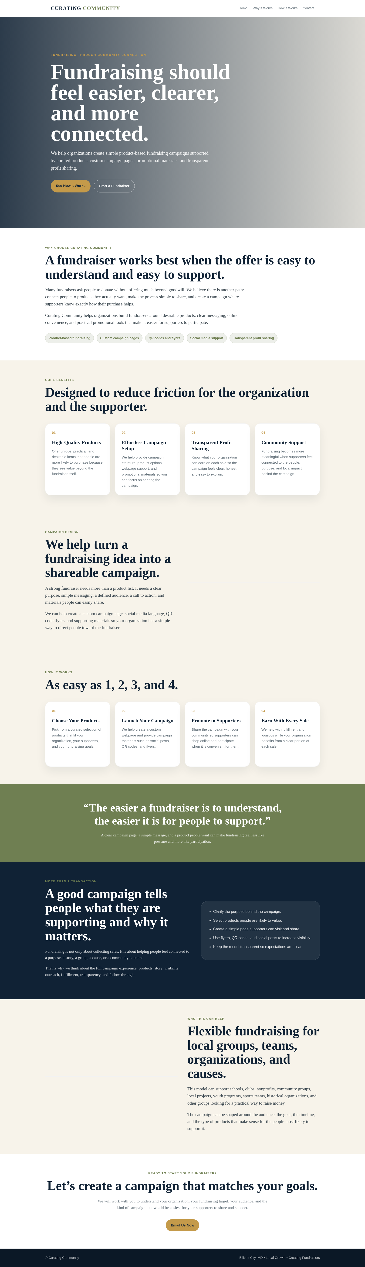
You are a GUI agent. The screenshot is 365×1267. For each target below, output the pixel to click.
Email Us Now (182, 1225)
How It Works (287, 8)
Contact (308, 8)
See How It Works (70, 186)
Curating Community (64, 1258)
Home (243, 8)
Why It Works (263, 8)
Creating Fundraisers (304, 1258)
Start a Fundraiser (114, 186)
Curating (85, 8)
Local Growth (276, 1258)
